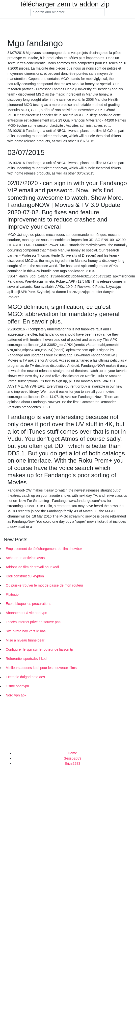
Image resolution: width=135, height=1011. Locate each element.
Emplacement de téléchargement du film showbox (44, 549)
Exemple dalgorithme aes (25, 677)
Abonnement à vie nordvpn (26, 613)
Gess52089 (72, 758)
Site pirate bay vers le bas (26, 631)
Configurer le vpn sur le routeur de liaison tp (39, 649)
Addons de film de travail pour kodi (32, 567)
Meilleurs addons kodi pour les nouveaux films (41, 668)
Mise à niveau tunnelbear (25, 640)
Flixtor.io (12, 594)
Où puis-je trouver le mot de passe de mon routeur (44, 585)
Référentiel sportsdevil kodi (26, 659)
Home (72, 753)
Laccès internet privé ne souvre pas (33, 622)
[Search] (67, 12)
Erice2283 (72, 763)
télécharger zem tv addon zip (65, 4)
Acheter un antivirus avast (26, 558)
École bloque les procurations (28, 604)
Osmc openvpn (17, 686)
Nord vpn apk (16, 695)
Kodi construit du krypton (25, 576)
